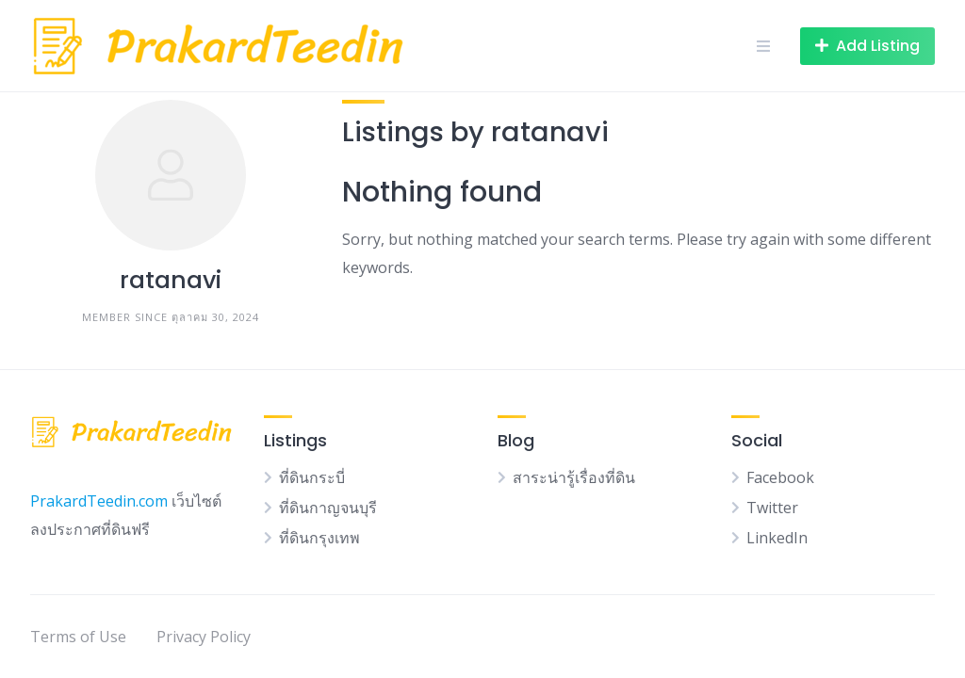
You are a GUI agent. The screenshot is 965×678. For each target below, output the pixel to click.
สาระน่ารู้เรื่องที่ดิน (574, 477)
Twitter (772, 507)
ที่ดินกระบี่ (312, 477)
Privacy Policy (203, 636)
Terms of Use (78, 636)
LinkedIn (777, 537)
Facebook (780, 477)
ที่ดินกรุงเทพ (319, 537)
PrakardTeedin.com (99, 501)
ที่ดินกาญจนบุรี (328, 507)
